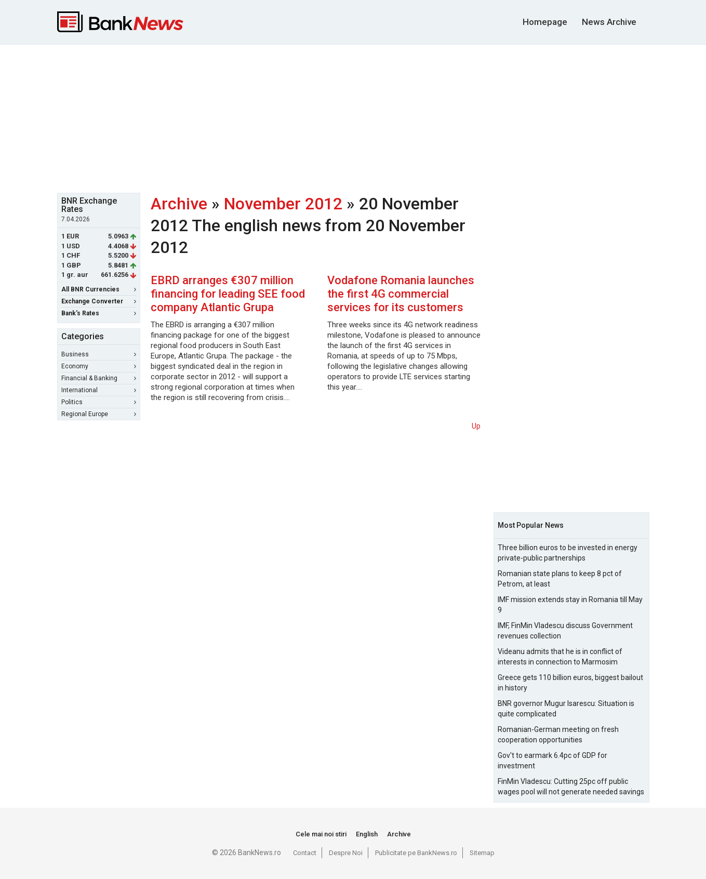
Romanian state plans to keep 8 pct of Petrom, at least (560, 578)
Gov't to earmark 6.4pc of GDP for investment (552, 760)
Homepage (545, 22)
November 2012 (283, 204)
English (367, 834)
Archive (179, 204)
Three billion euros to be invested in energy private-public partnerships (567, 552)
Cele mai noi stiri (321, 834)
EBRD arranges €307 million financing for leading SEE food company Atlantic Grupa (228, 294)
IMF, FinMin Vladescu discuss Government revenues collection (565, 630)
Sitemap (482, 853)
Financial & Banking (98, 378)
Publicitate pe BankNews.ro (416, 853)
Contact (304, 853)
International (98, 390)
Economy (98, 366)
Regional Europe (98, 414)
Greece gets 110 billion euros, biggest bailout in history (570, 682)
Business (98, 354)
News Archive (609, 22)
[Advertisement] (353, 117)
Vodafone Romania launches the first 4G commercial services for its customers (400, 294)
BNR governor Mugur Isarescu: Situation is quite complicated (566, 708)
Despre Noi (346, 853)
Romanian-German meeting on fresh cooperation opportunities (558, 734)
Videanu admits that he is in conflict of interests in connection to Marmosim (560, 656)
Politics (98, 402)
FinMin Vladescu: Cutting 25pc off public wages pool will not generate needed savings (571, 786)
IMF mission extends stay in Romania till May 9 (570, 604)
